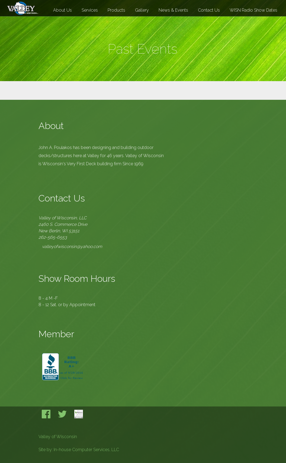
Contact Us (209, 10)
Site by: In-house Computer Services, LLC (78, 449)
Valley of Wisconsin (57, 436)
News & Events (173, 10)
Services (90, 10)
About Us (62, 10)
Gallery (142, 10)
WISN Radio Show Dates (253, 10)
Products (116, 10)
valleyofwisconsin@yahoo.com (72, 246)
